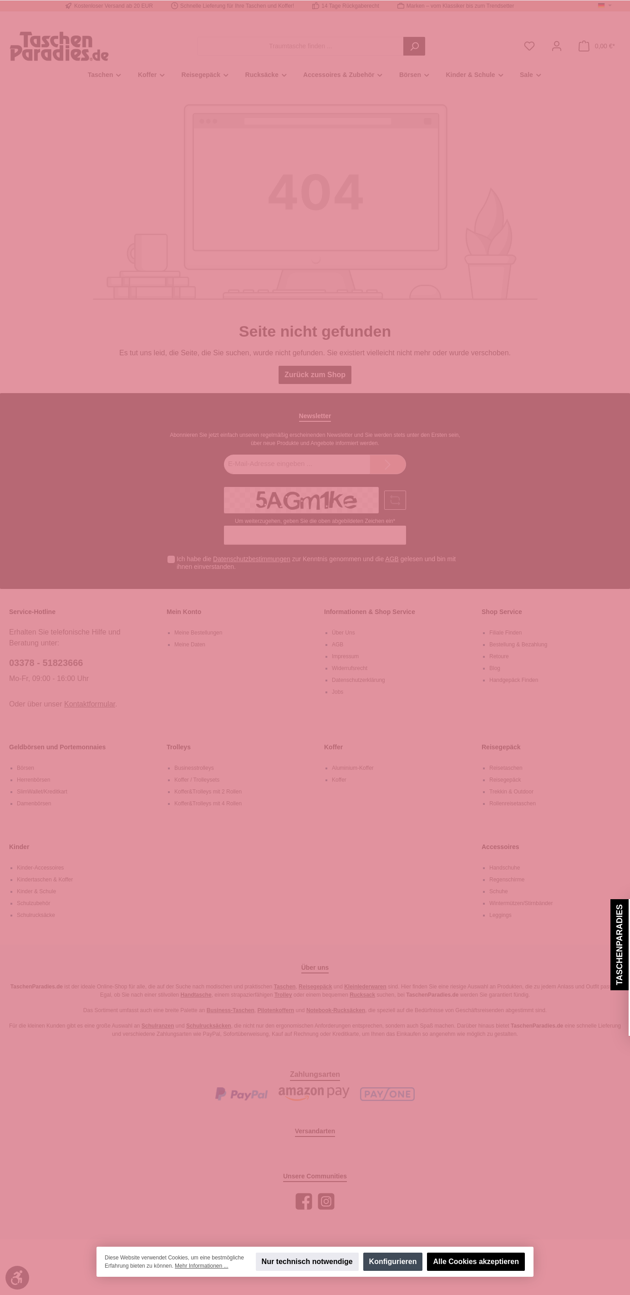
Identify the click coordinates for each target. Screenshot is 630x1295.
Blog (494, 668)
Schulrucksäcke (36, 915)
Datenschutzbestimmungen (251, 559)
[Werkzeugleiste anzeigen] (17, 1278)
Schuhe (498, 891)
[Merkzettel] (529, 46)
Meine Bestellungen (198, 633)
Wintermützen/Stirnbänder (521, 903)
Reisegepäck (501, 747)
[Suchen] (414, 46)
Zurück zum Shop (315, 375)
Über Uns (343, 633)
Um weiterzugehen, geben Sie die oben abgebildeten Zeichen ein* (315, 521)
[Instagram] (326, 1201)
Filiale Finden (505, 633)
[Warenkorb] (597, 46)
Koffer (333, 747)
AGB (392, 559)
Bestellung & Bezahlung (518, 644)
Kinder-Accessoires (40, 868)
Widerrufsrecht (349, 668)
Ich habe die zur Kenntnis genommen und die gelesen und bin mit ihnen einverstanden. (316, 562)
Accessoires (500, 846)
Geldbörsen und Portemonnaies (57, 747)
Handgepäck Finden (513, 680)
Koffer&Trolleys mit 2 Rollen (208, 791)
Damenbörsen (34, 803)
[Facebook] (304, 1201)
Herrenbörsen (33, 780)
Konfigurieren (393, 1261)
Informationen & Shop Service (369, 611)
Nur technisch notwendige (307, 1261)
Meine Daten (189, 644)
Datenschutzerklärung (358, 680)
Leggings (500, 915)
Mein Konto (184, 611)
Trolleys (179, 747)
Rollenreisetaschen (512, 803)
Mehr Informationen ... (201, 1266)
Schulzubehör (33, 903)
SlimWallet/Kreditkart (42, 791)
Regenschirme (506, 879)
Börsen (25, 768)
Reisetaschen (506, 768)
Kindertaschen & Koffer (45, 879)
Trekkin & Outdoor (511, 791)
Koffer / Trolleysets (196, 780)
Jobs (337, 692)
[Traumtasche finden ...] (301, 46)
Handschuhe (504, 868)
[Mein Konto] (556, 46)
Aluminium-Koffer (353, 768)
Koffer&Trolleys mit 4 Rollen (208, 803)
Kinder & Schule (36, 891)
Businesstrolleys (194, 768)
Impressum (345, 656)
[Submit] (388, 464)
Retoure (499, 656)
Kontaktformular (89, 704)
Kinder (19, 846)
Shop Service (502, 611)
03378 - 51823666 (46, 663)
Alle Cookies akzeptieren (476, 1261)
